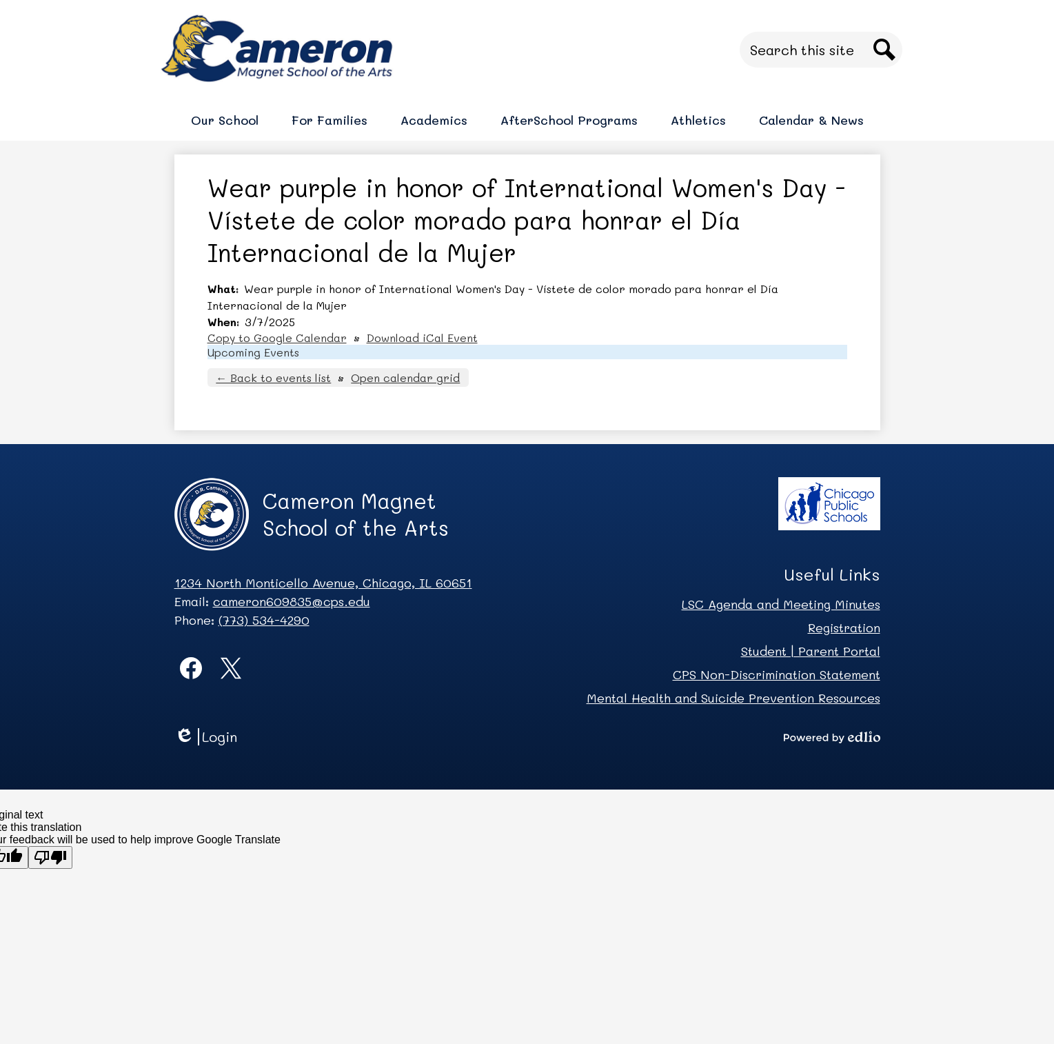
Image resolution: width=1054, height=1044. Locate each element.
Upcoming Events (253, 352)
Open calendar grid (405, 377)
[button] (224, 120)
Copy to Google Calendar (277, 337)
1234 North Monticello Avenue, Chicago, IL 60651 (323, 582)
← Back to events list (273, 377)
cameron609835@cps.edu (291, 601)
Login (205, 736)
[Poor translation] (50, 857)
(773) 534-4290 (264, 620)
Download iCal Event (422, 337)
